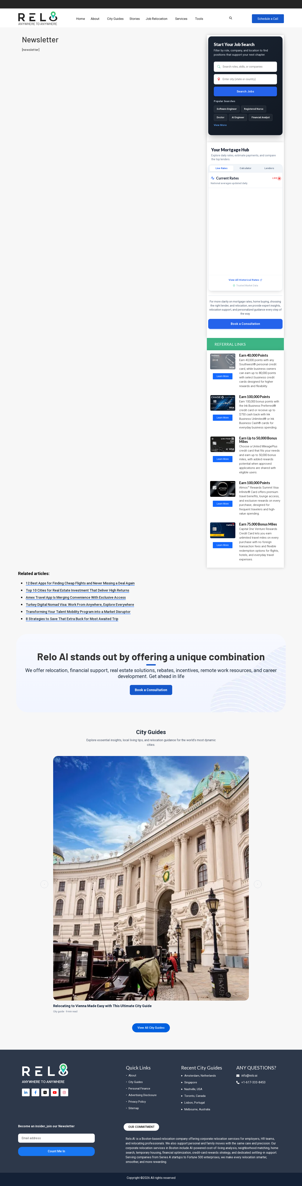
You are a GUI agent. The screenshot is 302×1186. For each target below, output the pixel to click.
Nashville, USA (193, 1089)
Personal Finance (139, 1088)
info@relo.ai (246, 1075)
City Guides (115, 19)
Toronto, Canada (195, 1096)
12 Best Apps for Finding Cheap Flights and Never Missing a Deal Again (80, 583)
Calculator (245, 168)
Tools (199, 19)
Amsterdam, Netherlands (200, 1075)
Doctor (220, 117)
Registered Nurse (253, 109)
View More (220, 125)
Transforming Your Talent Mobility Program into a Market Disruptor (78, 612)
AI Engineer (238, 117)
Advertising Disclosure (142, 1095)
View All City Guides (151, 1028)
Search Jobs (245, 91)
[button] (96, 18)
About (95, 19)
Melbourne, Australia (197, 1109)
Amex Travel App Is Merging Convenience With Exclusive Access (76, 597)
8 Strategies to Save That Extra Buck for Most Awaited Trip (72, 619)
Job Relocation (156, 19)
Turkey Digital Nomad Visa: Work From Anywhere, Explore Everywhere (80, 605)
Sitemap (133, 1108)
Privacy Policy (137, 1101)
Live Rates (221, 168)
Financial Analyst (261, 117)
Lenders (269, 168)
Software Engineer (227, 109)
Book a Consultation (245, 324)
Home (80, 19)
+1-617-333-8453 (251, 1082)
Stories (134, 19)
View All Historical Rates (245, 279)
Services (181, 19)
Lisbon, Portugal (194, 1102)
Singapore (190, 1082)
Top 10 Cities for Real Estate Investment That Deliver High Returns (77, 590)
